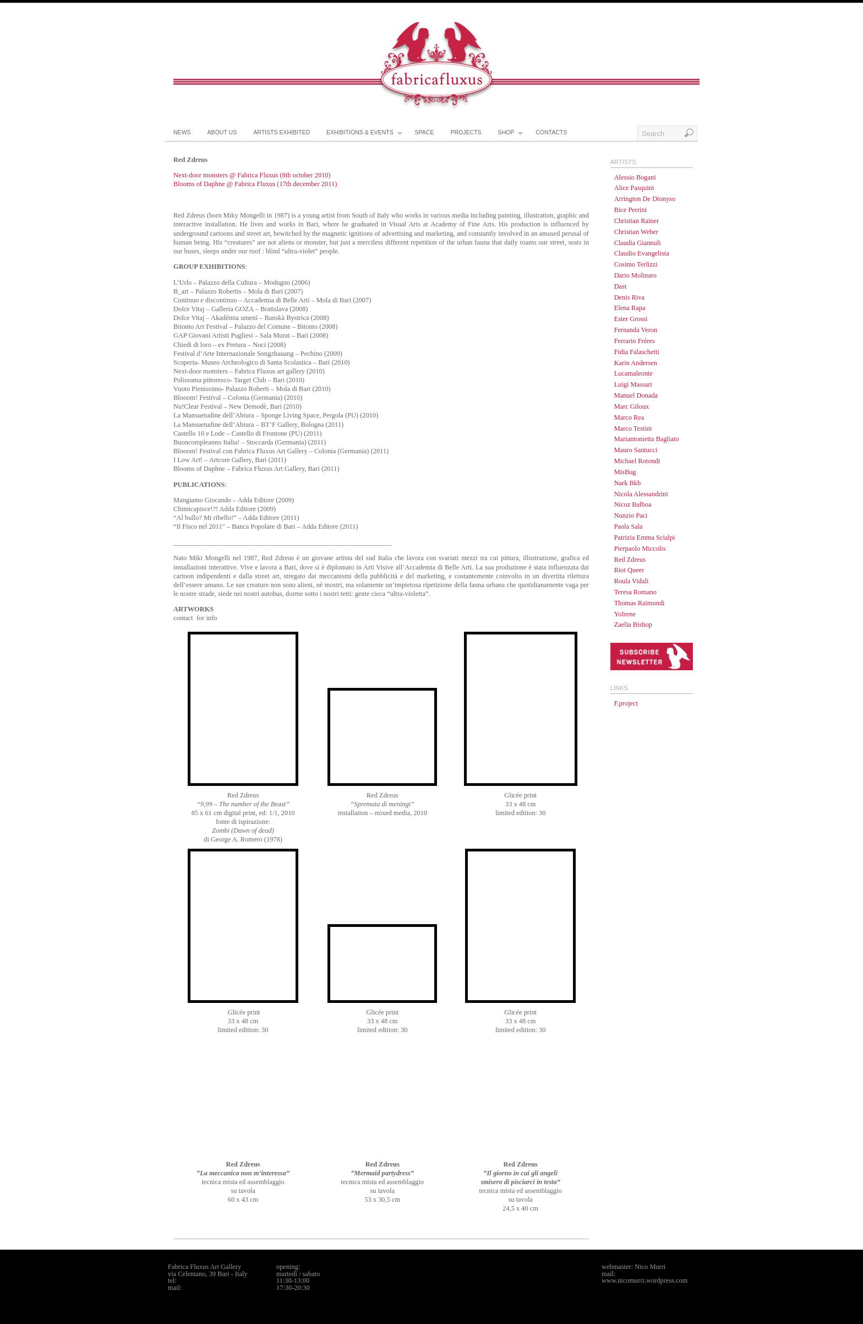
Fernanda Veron (636, 330)
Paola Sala (628, 526)
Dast (620, 286)
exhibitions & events (364, 135)
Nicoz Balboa (633, 504)
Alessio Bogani (635, 177)
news (182, 132)
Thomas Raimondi (639, 603)
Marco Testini (633, 428)
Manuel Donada (636, 395)
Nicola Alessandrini (641, 494)
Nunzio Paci (631, 515)
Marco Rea (629, 417)
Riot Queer (629, 570)
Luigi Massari (633, 384)
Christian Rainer (636, 221)
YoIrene (625, 614)
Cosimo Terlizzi (636, 264)
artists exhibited (281, 132)
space (424, 132)
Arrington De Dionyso (645, 199)
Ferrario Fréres (634, 341)
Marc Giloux (631, 406)
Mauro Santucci (636, 450)
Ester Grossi (631, 319)
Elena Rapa (630, 308)
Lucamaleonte (633, 373)
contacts (551, 132)
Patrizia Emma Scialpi (644, 537)
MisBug (625, 472)
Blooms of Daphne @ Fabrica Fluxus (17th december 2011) (255, 184)
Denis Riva (629, 297)
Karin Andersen (635, 363)
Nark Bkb (627, 483)
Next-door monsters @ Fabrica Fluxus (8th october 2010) (252, 175)
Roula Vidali (631, 581)
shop (510, 135)
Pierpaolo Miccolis (640, 548)
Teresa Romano (635, 592)
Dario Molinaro (635, 275)
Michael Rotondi (637, 461)
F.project (626, 703)
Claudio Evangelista (641, 253)
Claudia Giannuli (637, 243)
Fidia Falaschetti (636, 352)
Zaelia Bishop (633, 624)
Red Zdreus (630, 559)
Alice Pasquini (634, 188)
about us (222, 132)
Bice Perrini (630, 210)
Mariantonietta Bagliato (646, 439)
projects (465, 132)
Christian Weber (636, 232)
